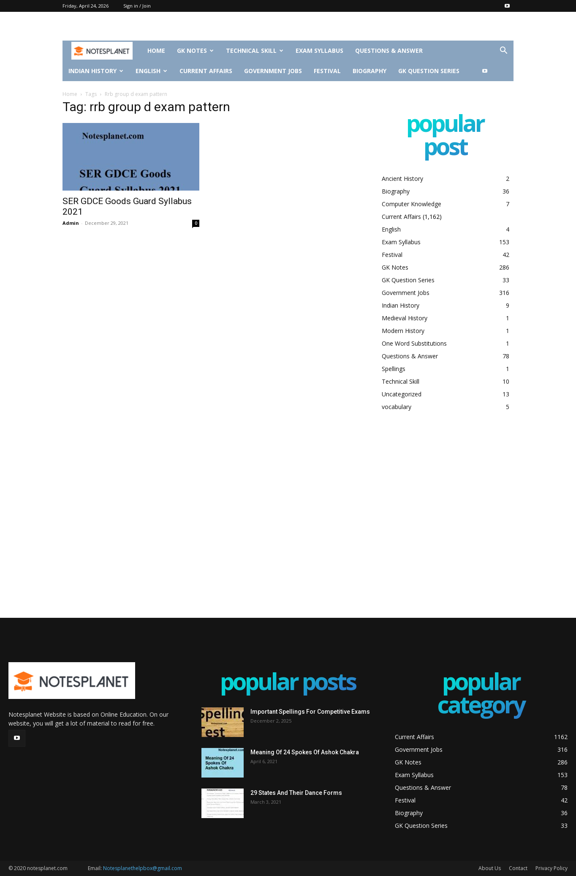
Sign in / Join (137, 6)
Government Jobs (273, 71)
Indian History (95, 71)
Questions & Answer (389, 50)
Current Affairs (205, 71)
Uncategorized (401, 394)
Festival (327, 71)
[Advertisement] (445, 514)
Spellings (393, 369)
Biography (369, 71)
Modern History (403, 331)
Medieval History (404, 318)
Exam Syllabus (319, 50)
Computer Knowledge (411, 204)
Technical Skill (254, 50)
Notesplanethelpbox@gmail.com (142, 868)
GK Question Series (428, 71)
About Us (489, 868)
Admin (70, 223)
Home (156, 50)
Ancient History (402, 179)
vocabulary (396, 407)
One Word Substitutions (414, 343)
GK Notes (195, 50)
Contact (518, 868)
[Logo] (101, 51)
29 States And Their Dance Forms (296, 792)
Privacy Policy (551, 868)
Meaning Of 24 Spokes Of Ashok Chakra (304, 752)
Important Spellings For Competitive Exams (310, 711)
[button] (503, 51)
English (151, 71)
